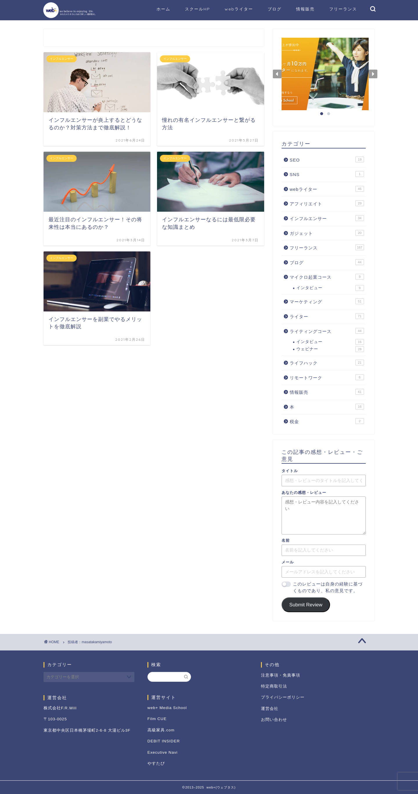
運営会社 (269, 708)
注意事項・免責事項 (280, 675)
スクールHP (197, 9)
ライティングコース (327, 331)
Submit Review (305, 605)
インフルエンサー (327, 218)
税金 (327, 421)
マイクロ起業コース (327, 277)
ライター (327, 316)
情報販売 (305, 9)
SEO (327, 159)
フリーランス (343, 9)
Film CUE (157, 719)
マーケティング (327, 301)
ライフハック (327, 362)
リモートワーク (327, 377)
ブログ (275, 9)
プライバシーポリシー (283, 697)
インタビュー (330, 288)
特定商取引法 (274, 686)
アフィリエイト (327, 203)
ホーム (163, 9)
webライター (239, 9)
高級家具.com (160, 730)
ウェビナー (330, 349)
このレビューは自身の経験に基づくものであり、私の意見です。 (328, 587)
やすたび (156, 763)
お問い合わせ (274, 719)
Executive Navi (162, 752)
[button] (277, 74)
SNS (327, 174)
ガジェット (327, 233)
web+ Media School (167, 708)
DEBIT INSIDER (163, 741)
